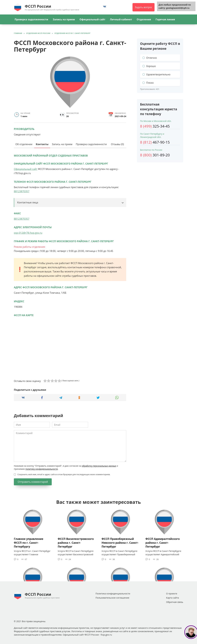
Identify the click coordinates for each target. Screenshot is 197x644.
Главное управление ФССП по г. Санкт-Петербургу (28, 542)
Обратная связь (174, 602)
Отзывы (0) (117, 144)
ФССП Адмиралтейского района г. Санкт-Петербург (162, 542)
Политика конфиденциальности (112, 593)
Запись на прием (64, 19)
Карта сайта (172, 597)
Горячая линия (165, 19)
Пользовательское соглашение (112, 597)
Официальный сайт (92, 19)
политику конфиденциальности (41, 468)
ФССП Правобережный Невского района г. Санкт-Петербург (120, 542)
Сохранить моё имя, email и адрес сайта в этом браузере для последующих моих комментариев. (63, 474)
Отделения (144, 19)
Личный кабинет (121, 19)
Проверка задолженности (31, 19)
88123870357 (21, 191)
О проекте (171, 593)
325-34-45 (155, 126)
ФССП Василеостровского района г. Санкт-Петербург (76, 542)
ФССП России (38, 6)
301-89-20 (155, 154)
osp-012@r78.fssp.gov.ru (28, 232)
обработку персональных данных (99, 465)
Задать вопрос (143, 7)
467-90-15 (155, 142)
